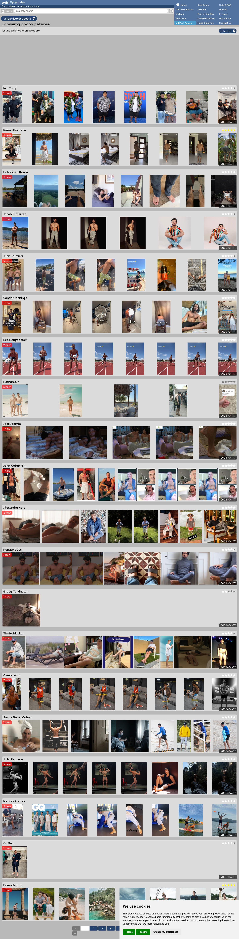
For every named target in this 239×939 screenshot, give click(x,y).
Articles (202, 9)
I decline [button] (143, 932)
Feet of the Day (206, 14)
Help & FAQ (225, 5)
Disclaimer (225, 18)
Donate (223, 9)
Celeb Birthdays (206, 18)
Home (183, 5)
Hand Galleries (206, 23)
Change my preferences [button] (165, 932)
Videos (180, 14)
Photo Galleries (184, 9)
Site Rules (203, 5)
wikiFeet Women (184, 23)
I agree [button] (129, 932)
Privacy (223, 14)
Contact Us (225, 23)
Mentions (181, 18)
